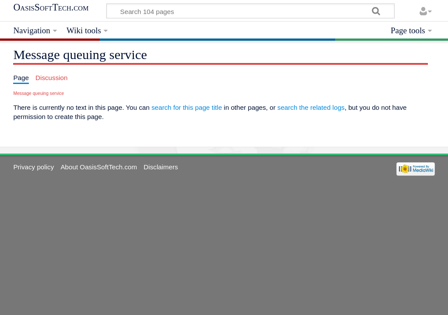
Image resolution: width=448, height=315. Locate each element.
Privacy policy (33, 167)
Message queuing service (38, 93)
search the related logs (311, 107)
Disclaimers (161, 167)
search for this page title (186, 107)
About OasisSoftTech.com (98, 167)
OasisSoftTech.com (50, 7)
